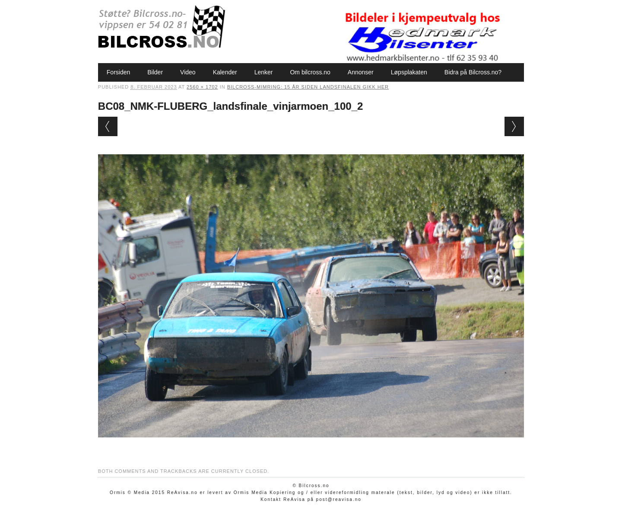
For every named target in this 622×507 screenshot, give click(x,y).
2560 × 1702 (202, 86)
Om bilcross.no (310, 72)
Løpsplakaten (409, 72)
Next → (514, 126)
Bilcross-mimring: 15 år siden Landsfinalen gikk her (308, 86)
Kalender (225, 72)
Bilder (155, 72)
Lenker (263, 72)
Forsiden (118, 72)
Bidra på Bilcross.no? (472, 72)
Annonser (361, 72)
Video (188, 72)
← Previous (107, 126)
